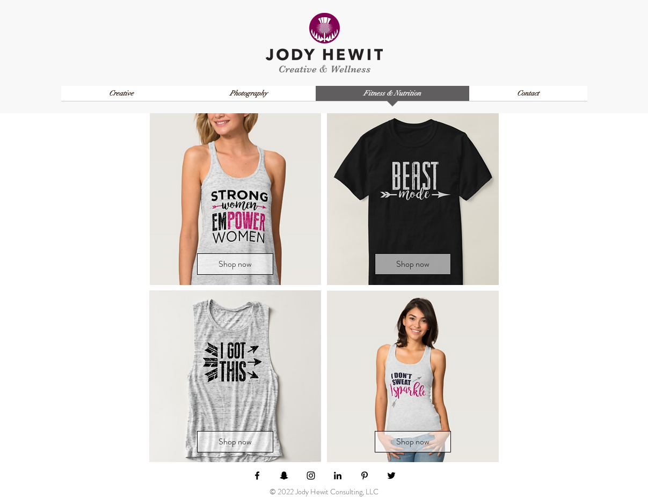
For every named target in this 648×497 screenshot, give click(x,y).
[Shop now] (235, 264)
